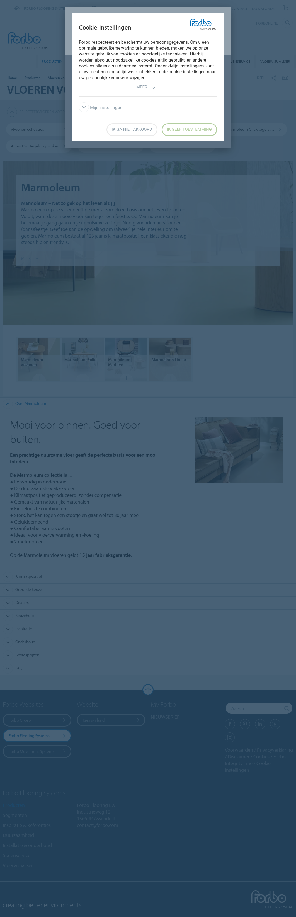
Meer (146, 87)
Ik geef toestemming (189, 129)
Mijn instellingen (100, 107)
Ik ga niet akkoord (132, 129)
